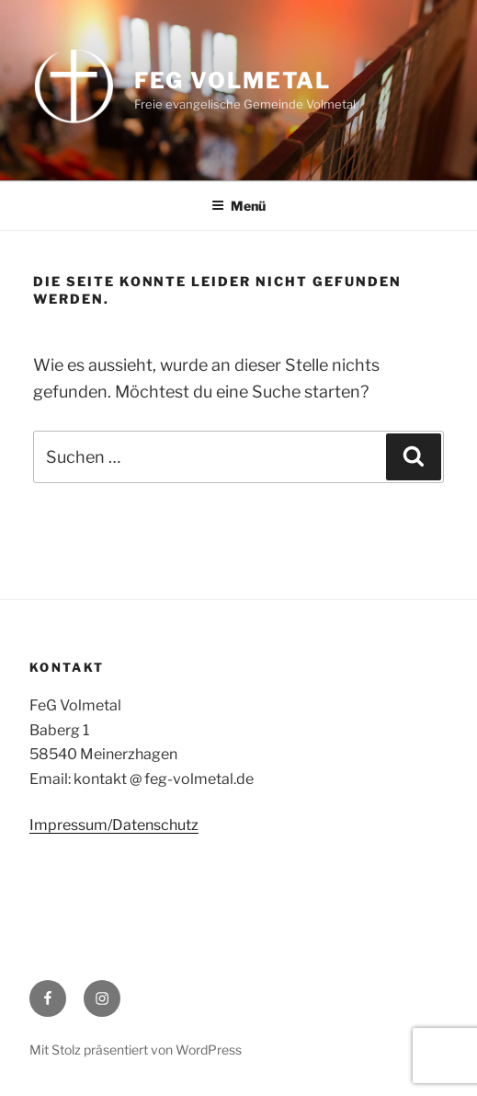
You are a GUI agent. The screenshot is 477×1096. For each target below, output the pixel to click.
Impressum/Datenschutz (114, 825)
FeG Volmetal (232, 80)
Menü (238, 205)
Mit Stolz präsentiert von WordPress (135, 1049)
